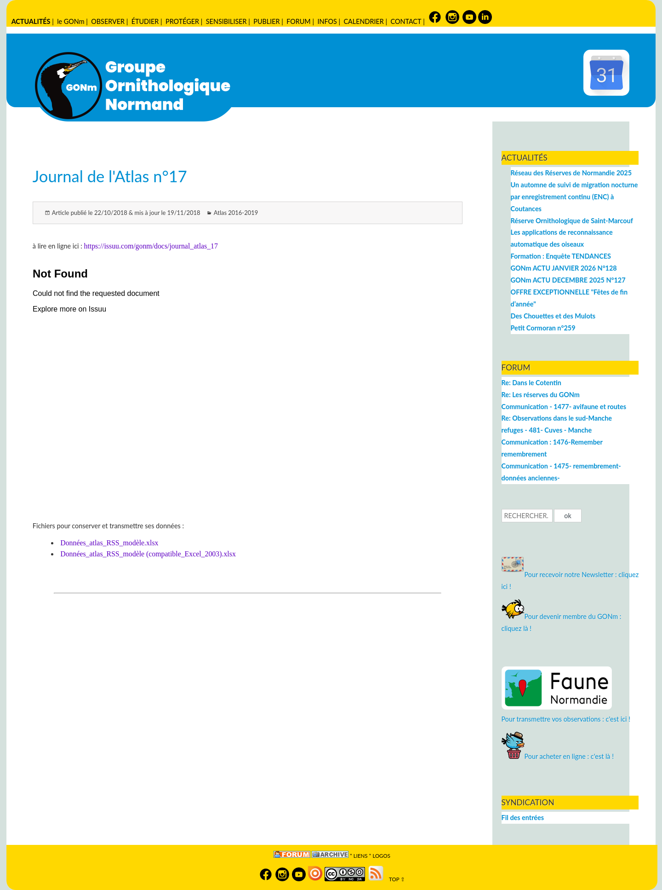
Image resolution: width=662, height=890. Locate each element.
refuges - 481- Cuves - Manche (547, 430)
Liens (361, 856)
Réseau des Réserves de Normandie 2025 (571, 173)
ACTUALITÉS (31, 21)
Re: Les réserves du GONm (541, 395)
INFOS (327, 21)
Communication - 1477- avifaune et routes (564, 406)
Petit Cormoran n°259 (543, 328)
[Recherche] (527, 515)
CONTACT (405, 21)
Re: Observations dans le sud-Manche (557, 418)
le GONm (70, 21)
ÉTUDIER (145, 21)
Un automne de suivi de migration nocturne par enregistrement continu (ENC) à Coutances (574, 197)
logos (381, 856)
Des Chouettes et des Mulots (553, 316)
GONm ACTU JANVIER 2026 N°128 (564, 268)
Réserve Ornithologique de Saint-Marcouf (572, 221)
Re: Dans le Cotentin (531, 383)
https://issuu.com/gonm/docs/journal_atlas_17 (150, 246)
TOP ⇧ (395, 879)
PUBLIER (266, 21)
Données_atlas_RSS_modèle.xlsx (109, 543)
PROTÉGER (182, 21)
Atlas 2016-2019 (236, 212)
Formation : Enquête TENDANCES (561, 256)
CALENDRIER (363, 21)
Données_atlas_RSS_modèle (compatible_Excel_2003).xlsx (148, 554)
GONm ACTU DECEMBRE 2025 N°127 (568, 280)
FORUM (298, 21)
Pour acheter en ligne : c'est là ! (558, 756)
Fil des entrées (523, 817)
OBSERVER (108, 21)
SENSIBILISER (226, 21)
